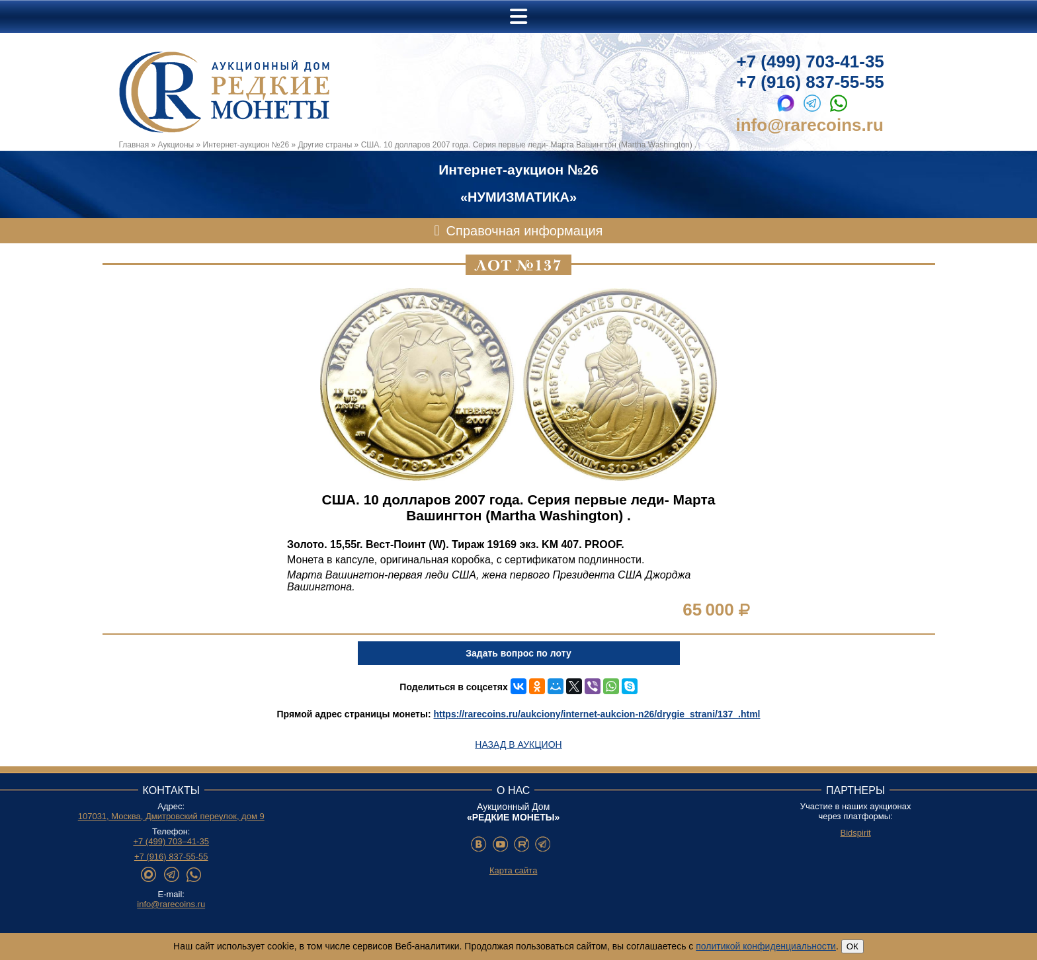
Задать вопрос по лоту (518, 653)
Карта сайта (513, 870)
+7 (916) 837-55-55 (810, 82)
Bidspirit (855, 833)
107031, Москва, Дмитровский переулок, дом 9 (171, 816)
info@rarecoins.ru (810, 125)
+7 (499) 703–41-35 (171, 841)
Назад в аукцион (518, 744)
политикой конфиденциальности (766, 946)
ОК (852, 946)
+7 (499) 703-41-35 (810, 61)
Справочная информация (524, 230)
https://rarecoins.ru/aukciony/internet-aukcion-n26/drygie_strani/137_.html (596, 714)
